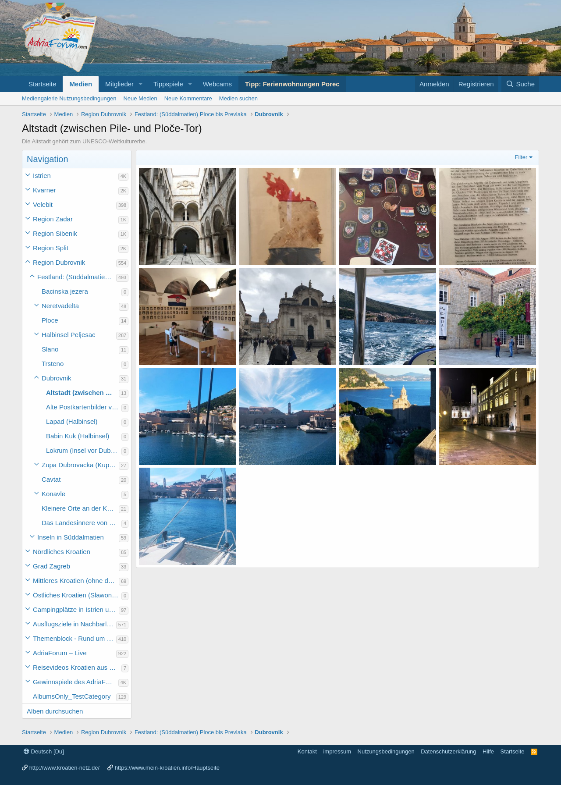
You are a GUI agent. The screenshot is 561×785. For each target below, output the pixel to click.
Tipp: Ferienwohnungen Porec (292, 84)
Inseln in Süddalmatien (70, 537)
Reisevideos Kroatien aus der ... (77, 667)
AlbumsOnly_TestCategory (72, 696)
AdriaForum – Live (60, 653)
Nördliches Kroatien (61, 551)
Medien (80, 84)
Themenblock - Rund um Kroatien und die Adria (74, 638)
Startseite (42, 84)
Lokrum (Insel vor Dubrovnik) (83, 450)
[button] (141, 84)
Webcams (217, 84)
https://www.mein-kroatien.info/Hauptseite (167, 767)
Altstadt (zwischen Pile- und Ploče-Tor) (82, 392)
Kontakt (307, 751)
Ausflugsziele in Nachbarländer (74, 624)
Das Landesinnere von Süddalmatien (81, 522)
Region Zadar (53, 219)
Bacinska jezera (65, 291)
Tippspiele (168, 84)
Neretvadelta (60, 305)
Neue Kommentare (188, 98)
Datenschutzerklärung (448, 751)
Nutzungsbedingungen (386, 751)
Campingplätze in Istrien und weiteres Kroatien (76, 609)
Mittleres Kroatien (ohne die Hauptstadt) (76, 580)
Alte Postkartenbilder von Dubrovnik (83, 407)
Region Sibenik (55, 233)
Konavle (53, 493)
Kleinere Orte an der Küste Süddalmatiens (80, 508)
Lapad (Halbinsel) (72, 421)
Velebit (43, 204)
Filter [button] (521, 157)
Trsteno (53, 363)
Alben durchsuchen (55, 711)
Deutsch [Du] (44, 751)
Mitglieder (119, 84)
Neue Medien (140, 98)
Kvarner (44, 190)
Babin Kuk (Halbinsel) (77, 436)
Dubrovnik (56, 378)
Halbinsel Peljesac (69, 334)
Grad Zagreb (51, 566)
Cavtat (51, 479)
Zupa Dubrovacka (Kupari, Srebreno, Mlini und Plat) (80, 465)
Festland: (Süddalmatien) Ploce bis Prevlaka (76, 277)
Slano (50, 349)
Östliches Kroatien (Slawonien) (77, 595)
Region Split (50, 248)
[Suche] (520, 84)
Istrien (42, 175)
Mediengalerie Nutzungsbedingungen (69, 98)
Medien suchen (238, 98)
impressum (337, 751)
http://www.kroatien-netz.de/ (64, 767)
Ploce (50, 320)
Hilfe (488, 751)
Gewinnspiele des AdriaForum (75, 682)
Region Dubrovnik (59, 262)
